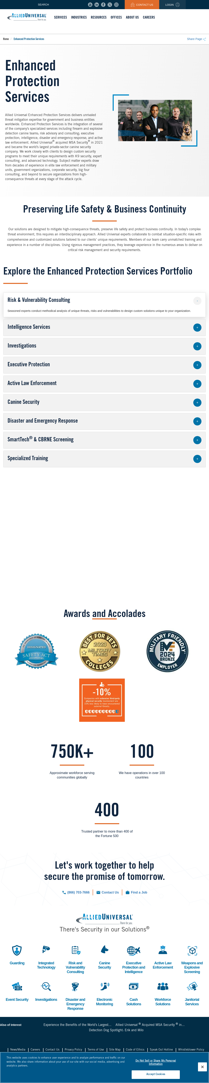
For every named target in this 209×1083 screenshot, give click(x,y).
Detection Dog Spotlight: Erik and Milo (116, 1030)
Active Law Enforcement (163, 957)
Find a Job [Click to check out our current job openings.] (139, 892)
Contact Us (142, 4)
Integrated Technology (46, 957)
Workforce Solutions (163, 993)
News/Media (17, 1050)
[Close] (202, 1066)
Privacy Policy (73, 1050)
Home (6, 39)
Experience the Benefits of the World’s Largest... (77, 1025)
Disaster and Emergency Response (75, 995)
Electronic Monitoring (104, 993)
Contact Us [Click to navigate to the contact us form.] (110, 892)
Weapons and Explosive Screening (192, 959)
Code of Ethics (135, 1050)
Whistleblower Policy (191, 1050)
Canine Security (104, 957)
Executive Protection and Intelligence (133, 959)
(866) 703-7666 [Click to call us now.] (78, 892)
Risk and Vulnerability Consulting (75, 959)
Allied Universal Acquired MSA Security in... (150, 1025)
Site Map (115, 1050)
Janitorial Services (192, 993)
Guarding (17, 954)
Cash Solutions (134, 993)
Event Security (17, 991)
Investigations (46, 991)
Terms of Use (96, 1050)
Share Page (196, 39)
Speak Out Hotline (161, 1050)
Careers (35, 1050)
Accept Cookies (155, 1074)
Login (172, 4)
